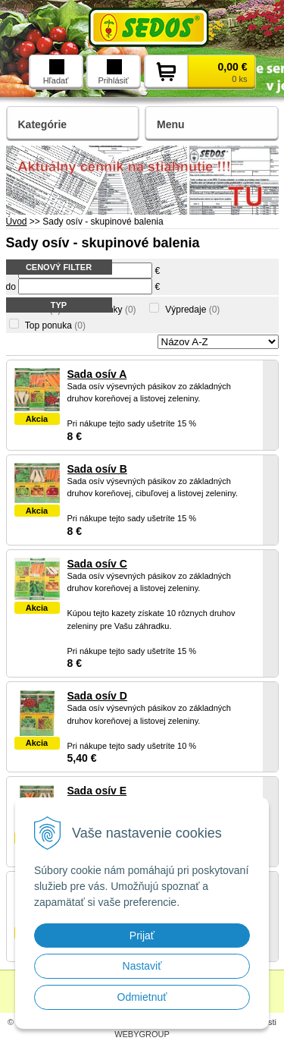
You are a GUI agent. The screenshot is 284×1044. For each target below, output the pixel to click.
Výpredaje (192, 309)
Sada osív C (97, 564)
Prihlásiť (113, 72)
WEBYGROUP (142, 1034)
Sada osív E (97, 791)
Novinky (113, 309)
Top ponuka (55, 325)
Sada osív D (97, 696)
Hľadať (56, 72)
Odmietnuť (142, 997)
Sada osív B (97, 469)
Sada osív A (97, 374)
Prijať (142, 935)
